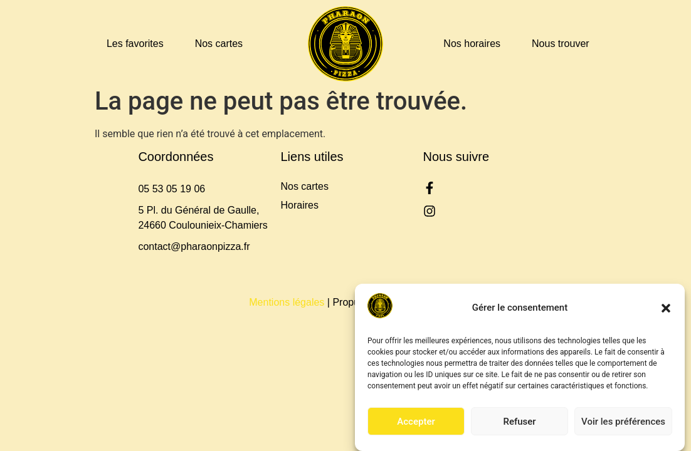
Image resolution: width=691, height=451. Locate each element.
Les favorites (135, 43)
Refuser (519, 421)
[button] (666, 308)
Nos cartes (219, 43)
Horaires (299, 205)
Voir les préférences (623, 421)
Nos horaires (471, 43)
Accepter (416, 421)
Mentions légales (286, 302)
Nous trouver (560, 43)
